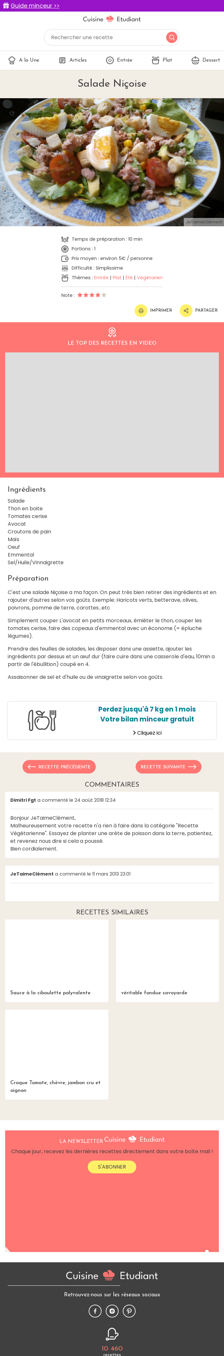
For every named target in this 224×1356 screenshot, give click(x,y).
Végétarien (150, 277)
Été (129, 277)
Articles (72, 60)
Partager (199, 310)
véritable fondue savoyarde (167, 958)
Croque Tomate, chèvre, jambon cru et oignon (56, 1051)
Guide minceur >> (35, 6)
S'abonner (112, 1166)
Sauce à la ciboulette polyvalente (56, 958)
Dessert (206, 60)
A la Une (23, 60)
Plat (162, 60)
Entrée (119, 60)
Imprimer (153, 310)
